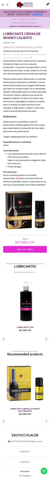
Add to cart (25, 249)
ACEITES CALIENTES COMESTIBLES (23, 23)
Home (14, 19)
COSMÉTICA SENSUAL (27, 19)
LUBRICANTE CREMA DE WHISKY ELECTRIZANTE (25, 410)
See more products (25, 272)
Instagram (25, 476)
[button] (4, 339)
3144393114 (37, 14)
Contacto (25, 452)
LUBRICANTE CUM (25, 327)
